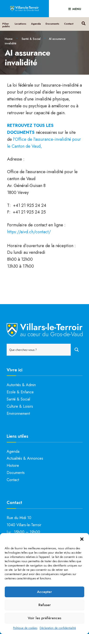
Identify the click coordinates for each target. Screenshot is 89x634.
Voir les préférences (44, 618)
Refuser (44, 605)
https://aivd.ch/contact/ (29, 232)
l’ (14, 139)
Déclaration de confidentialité (58, 628)
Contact (68, 24)
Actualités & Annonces (25, 458)
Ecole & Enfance (20, 392)
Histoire (13, 465)
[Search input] (39, 349)
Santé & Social (31, 39)
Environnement (18, 413)
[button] (82, 539)
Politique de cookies (25, 628)
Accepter (44, 591)
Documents (52, 24)
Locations (20, 24)
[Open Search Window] (83, 23)
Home (9, 39)
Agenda (36, 24)
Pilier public (6, 25)
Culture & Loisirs (20, 406)
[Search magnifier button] (77, 350)
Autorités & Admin (21, 385)
